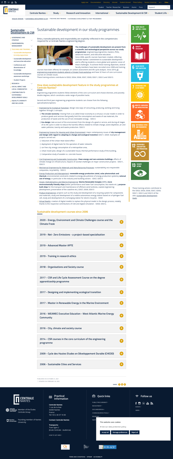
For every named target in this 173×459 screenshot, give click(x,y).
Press (141, 7)
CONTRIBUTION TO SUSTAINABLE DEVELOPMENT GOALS (19, 94)
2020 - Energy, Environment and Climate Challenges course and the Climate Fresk (76, 222)
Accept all (105, 432)
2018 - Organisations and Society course (62, 267)
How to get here (55, 435)
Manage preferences (120, 432)
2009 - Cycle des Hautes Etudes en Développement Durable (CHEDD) (77, 353)
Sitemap (89, 457)
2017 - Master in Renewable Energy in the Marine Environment (74, 303)
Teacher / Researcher (113, 7)
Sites (166, 2)
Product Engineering (47, 193)
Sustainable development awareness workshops (22, 75)
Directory (106, 2)
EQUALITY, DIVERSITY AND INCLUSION (19, 102)
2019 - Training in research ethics (58, 256)
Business (126, 7)
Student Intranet (125, 2)
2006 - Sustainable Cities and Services (60, 364)
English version (17, 19)
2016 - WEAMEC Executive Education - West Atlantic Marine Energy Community (77, 315)
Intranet (114, 2)
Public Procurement (100, 402)
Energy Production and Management (54, 173)
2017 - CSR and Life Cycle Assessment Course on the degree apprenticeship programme (72, 279)
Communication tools (101, 413)
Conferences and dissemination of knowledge (19, 67)
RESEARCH (15, 83)
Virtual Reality (44, 201)
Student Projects (19, 80)
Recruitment (97, 406)
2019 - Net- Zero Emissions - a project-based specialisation (72, 234)
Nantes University (150, 2)
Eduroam (96, 416)
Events (139, 407)
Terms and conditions (77, 457)
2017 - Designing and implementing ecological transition (70, 292)
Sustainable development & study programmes (85, 19)
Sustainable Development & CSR (36, 19)
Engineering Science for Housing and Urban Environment (62, 132)
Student (101, 7)
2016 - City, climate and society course (61, 328)
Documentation (96, 2)
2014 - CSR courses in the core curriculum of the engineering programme (72, 341)
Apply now (84, 2)
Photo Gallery (137, 2)
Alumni (134, 7)
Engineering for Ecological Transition (54, 108)
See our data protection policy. (114, 427)
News (138, 410)
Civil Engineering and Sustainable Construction (58, 159)
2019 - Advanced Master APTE (56, 245)
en (160, 2)
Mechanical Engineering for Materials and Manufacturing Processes (66, 167)
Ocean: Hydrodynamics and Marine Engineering (58, 182)
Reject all (135, 432)
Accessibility (97, 457)
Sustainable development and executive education (22, 60)
